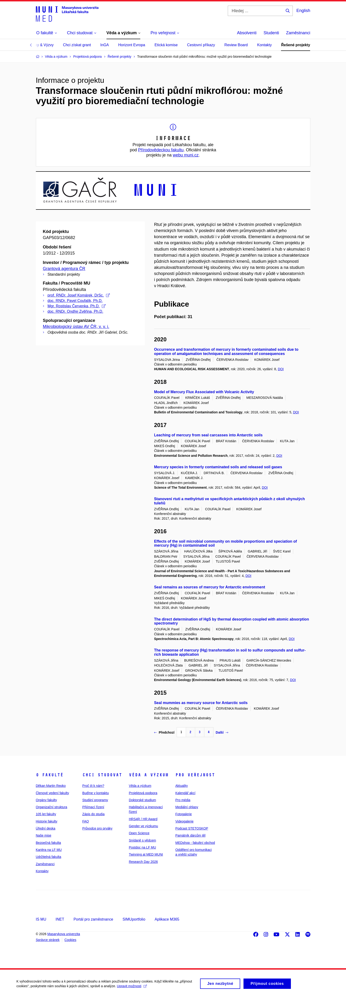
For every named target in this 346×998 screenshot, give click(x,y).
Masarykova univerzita (63, 934)
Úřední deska (45, 828)
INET (60, 919)
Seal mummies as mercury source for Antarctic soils (201, 703)
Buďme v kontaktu (95, 793)
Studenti (271, 32)
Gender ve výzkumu (143, 826)
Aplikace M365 (167, 919)
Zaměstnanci (298, 32)
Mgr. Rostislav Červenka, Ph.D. (77, 306)
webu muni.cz (186, 155)
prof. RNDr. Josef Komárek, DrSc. (79, 295)
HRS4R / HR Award (143, 819)
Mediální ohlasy (186, 807)
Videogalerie (184, 821)
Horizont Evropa (131, 45)
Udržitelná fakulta (48, 857)
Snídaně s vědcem (142, 840)
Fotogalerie (183, 814)
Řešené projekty (295, 45)
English (303, 10)
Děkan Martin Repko (51, 786)
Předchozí (164, 732)
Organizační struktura (51, 807)
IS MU (41, 919)
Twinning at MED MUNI (146, 854)
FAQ (85, 821)
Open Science (139, 833)
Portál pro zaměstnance (93, 919)
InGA (104, 45)
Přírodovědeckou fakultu (160, 150)
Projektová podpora (143, 793)
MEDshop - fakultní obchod (195, 843)
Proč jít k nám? (93, 786)
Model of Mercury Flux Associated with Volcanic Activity (204, 392)
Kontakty (264, 45)
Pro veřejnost (195, 774)
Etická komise (166, 45)
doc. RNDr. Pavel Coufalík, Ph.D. (75, 301)
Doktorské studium (142, 800)
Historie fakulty (46, 821)
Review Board (236, 45)
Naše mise (43, 835)
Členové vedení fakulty (52, 793)
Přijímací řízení (93, 807)
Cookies (70, 940)
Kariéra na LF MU (49, 850)
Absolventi (246, 32)
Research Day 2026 (143, 862)
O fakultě (49, 774)
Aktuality (181, 786)
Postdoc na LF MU (142, 847)
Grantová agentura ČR (64, 268)
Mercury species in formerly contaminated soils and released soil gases (218, 467)
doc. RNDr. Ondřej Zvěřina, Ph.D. (75, 311)
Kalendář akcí (185, 793)
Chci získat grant (77, 45)
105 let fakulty (46, 814)
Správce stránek (48, 940)
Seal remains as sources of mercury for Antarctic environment (209, 587)
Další (222, 732)
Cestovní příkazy (201, 45)
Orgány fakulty (46, 800)
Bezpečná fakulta (48, 843)
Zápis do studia (93, 814)
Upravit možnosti (132, 988)
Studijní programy (95, 800)
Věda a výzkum (148, 774)
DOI (281, 369)
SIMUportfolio (133, 919)
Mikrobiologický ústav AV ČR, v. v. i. (76, 326)
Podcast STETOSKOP (191, 828)
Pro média (182, 800)
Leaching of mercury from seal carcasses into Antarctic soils (208, 435)
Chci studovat (102, 774)
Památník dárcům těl (190, 835)
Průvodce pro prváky (97, 828)
